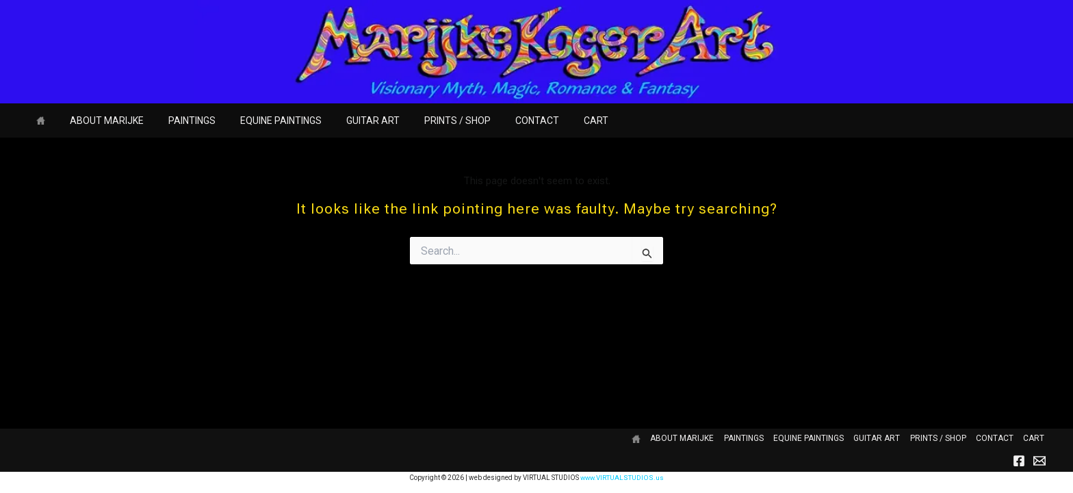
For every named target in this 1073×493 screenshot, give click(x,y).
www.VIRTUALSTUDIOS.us (622, 477)
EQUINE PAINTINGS (261, 120)
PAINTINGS (178, 120)
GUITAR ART (348, 120)
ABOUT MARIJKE (98, 120)
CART (555, 120)
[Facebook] (1019, 461)
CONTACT (501, 120)
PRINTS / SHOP (427, 120)
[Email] (1039, 461)
